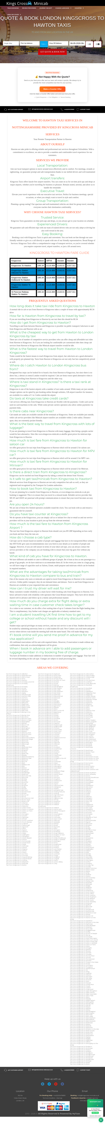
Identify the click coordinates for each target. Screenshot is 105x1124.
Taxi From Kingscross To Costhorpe (17, 846)
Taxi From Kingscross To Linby (47, 863)
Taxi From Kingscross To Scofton (80, 862)
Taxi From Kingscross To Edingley (48, 701)
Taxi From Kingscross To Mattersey (81, 701)
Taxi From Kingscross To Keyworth (49, 827)
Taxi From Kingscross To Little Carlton (82, 674)
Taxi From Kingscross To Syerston (80, 949)
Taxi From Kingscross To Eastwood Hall (50, 696)
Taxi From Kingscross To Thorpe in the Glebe (84, 962)
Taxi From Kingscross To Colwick (16, 839)
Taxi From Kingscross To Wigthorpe (81, 1040)
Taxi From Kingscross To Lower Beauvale (83, 683)
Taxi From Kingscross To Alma (15, 678)
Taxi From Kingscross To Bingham (17, 750)
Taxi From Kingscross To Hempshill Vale (50, 790)
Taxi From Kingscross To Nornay (80, 764)
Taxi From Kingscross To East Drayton (50, 688)
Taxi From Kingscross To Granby (48, 753)
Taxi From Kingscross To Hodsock (48, 803)
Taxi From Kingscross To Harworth (49, 777)
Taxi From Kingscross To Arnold (16, 688)
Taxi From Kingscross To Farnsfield (49, 718)
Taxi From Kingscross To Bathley (16, 723)
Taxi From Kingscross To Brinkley (16, 779)
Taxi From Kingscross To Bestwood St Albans (20, 737)
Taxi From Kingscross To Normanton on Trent (84, 758)
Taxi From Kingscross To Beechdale (17, 729)
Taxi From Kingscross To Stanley (80, 914)
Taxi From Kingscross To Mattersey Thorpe (83, 699)
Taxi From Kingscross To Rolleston (81, 846)
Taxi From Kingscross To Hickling (48, 793)
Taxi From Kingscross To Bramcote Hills (18, 776)
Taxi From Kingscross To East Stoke (49, 693)
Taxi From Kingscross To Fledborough (50, 726)
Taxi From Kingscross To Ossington (81, 798)
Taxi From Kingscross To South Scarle (82, 900)
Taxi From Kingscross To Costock (16, 847)
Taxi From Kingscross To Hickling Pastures (51, 792)
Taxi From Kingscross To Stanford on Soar (83, 913)
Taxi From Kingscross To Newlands (81, 744)
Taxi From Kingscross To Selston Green (82, 870)
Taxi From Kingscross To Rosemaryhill (82, 847)
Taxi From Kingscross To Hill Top (48, 799)
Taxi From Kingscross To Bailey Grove (18, 706)
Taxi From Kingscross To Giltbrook (49, 744)
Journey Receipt (45, 8)
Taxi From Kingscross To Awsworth (17, 699)
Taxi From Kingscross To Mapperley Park (83, 693)
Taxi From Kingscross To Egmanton (49, 706)
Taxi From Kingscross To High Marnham (50, 795)
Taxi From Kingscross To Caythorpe (17, 817)
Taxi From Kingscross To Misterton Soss (82, 710)
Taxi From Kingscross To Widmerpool (82, 1035)
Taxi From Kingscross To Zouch (80, 1064)
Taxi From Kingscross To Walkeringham (82, 1000)
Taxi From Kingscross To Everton (48, 713)
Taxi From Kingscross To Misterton (81, 712)
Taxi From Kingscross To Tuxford (80, 987)
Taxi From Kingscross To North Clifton (82, 768)
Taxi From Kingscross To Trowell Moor (82, 984)
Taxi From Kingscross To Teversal (80, 951)
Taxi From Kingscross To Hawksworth (50, 780)
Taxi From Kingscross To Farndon (48, 717)
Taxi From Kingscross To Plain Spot (81, 807)
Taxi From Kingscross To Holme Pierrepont (51, 811)
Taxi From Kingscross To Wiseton (80, 1050)
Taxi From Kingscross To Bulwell (16, 793)
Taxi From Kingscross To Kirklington (49, 841)
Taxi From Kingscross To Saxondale (81, 857)
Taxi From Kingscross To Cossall (16, 844)
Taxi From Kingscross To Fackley (48, 715)
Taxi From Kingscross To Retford (80, 839)
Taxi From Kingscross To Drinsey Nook (50, 678)
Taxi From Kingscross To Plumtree (81, 812)
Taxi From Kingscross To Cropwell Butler (19, 858)
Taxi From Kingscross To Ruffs (79, 852)
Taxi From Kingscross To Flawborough (50, 725)
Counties (79, 8)
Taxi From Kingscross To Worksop (80, 1061)
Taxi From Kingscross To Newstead (81, 745)
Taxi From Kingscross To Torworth (80, 979)
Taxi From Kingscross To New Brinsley (82, 729)
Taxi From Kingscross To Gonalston (49, 747)
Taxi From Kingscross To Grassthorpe (49, 755)
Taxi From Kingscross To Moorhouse (81, 717)
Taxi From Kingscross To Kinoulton (49, 836)
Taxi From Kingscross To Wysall (80, 1062)
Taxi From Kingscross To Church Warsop (19, 822)
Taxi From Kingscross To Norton (80, 776)
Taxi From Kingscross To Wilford (80, 1042)
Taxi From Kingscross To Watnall (80, 1005)
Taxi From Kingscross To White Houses (82, 1030)
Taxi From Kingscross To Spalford (80, 905)
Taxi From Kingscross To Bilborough (17, 744)
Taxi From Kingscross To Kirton (48, 842)
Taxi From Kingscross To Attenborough (18, 694)
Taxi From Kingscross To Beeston (16, 731)
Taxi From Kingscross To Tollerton (80, 975)
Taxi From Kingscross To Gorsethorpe (50, 749)
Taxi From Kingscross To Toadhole (81, 973)
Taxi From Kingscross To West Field (81, 1015)
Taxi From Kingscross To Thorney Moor (82, 956)
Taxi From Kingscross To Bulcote (16, 788)
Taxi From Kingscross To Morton (80, 718)
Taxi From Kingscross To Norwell (80, 779)
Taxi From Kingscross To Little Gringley (82, 675)
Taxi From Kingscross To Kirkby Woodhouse (52, 838)
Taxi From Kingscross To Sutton (80, 946)
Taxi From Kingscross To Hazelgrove (49, 787)
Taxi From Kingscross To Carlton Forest (18, 807)
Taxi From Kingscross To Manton (80, 690)
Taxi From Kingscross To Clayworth (17, 827)
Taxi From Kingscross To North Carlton (82, 766)
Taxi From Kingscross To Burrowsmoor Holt (20, 798)
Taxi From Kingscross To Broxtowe (17, 785)
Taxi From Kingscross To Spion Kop (81, 906)
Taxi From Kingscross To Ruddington (81, 849)
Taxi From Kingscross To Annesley (17, 686)
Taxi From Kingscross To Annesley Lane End (20, 682)
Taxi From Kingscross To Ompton (80, 792)
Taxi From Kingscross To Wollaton (80, 1051)
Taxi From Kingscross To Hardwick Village (51, 771)
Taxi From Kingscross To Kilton (47, 828)
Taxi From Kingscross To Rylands (80, 854)
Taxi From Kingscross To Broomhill (17, 782)
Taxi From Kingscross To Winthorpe (81, 1048)
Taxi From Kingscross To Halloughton (50, 766)
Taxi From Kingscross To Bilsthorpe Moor (19, 747)
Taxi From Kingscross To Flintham (49, 728)
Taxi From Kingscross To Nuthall (80, 784)
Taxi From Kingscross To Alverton (16, 680)
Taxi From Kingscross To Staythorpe (81, 924)
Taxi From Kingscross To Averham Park (18, 696)
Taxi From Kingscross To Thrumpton (81, 965)
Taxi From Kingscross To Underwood (81, 989)
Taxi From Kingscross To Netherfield (81, 723)
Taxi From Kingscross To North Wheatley (83, 774)
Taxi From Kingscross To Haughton (49, 779)
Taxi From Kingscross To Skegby (80, 885)
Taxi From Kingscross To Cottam (16, 852)
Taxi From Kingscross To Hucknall (48, 815)
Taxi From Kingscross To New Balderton (82, 726)
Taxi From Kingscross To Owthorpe (81, 799)
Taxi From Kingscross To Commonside (18, 841)
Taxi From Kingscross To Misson (80, 709)
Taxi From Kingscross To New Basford (82, 728)
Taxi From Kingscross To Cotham (16, 850)
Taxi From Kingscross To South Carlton (82, 892)
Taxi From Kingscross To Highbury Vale (50, 798)
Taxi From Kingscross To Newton (80, 753)
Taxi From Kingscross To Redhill (80, 836)
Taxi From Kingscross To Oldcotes (80, 788)
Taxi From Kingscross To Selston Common (83, 868)
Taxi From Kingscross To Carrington (17, 814)
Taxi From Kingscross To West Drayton (82, 1013)
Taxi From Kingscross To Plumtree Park (82, 811)
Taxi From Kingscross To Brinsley (16, 780)
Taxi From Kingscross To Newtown (81, 755)
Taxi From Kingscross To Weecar (80, 1007)
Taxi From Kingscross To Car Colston (17, 804)
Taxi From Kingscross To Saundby (80, 855)
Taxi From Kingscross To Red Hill (80, 835)
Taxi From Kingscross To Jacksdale (49, 822)
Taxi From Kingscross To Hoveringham (50, 814)
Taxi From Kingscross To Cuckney (16, 860)
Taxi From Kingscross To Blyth (15, 763)
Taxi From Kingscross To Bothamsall (17, 769)
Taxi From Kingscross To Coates (16, 833)
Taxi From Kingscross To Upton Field (81, 995)
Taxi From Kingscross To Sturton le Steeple (83, 933)
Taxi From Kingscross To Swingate (81, 948)
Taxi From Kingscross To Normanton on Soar (84, 756)
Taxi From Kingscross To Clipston (16, 830)
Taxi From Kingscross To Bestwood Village (19, 739)
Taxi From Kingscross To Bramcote (17, 777)
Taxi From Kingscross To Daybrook (49, 674)
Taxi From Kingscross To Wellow (80, 1010)
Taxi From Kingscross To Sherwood (81, 879)
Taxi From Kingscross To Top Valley (81, 978)
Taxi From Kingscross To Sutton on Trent (83, 944)
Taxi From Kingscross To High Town (49, 796)
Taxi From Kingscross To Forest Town (49, 731)
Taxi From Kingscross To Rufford (80, 850)
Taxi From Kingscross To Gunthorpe (49, 761)
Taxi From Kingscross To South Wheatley (83, 901)
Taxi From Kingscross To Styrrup (80, 935)
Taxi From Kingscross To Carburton (17, 806)
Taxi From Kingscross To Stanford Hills (82, 911)
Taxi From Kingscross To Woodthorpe (82, 1059)
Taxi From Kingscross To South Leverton (82, 895)
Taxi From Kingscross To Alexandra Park (18, 675)
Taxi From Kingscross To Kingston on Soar (51, 835)
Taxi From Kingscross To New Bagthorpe (83, 725)
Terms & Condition (49, 1098)
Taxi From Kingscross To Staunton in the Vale (84, 922)
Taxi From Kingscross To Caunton (16, 815)
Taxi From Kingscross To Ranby (80, 827)
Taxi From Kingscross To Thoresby (80, 954)
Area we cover (14, 14)
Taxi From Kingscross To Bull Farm (17, 790)
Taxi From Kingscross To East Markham (50, 691)
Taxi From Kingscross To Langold (48, 858)
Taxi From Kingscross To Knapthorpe (49, 844)
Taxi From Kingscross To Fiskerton (49, 723)
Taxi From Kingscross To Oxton (80, 803)
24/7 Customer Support (15, 109)
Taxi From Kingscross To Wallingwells (82, 1002)
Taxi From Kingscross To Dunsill (48, 683)
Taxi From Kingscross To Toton (79, 981)
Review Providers (29, 8)
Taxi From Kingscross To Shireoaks (81, 882)
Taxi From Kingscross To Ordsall (80, 793)
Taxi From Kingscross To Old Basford (81, 785)
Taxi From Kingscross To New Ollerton (82, 737)
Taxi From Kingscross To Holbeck (48, 807)
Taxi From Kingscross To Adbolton (17, 674)
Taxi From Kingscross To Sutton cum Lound (84, 940)
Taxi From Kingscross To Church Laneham (19, 820)
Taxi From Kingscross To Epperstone (49, 712)
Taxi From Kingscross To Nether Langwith (83, 721)
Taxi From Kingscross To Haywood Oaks (50, 785)
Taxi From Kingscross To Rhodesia (81, 841)
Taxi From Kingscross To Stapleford (81, 921)
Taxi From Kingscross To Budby (16, 787)
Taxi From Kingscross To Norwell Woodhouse (84, 777)
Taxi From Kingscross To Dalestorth (17, 862)
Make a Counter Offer (52, 89)
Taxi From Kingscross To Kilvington (49, 830)
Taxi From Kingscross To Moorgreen (81, 713)
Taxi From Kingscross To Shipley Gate (82, 881)
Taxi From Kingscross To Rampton (81, 825)
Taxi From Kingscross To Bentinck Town (18, 734)
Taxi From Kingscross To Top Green (81, 976)
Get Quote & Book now (52, 52)
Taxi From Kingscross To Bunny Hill (17, 795)
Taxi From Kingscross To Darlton (16, 865)
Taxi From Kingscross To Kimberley (49, 831)
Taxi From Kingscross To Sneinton (80, 889)
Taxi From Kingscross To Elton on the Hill (51, 710)
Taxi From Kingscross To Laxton (48, 860)
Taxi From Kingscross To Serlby (80, 873)
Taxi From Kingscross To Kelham (48, 823)
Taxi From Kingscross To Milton (80, 707)
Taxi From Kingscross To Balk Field (17, 710)
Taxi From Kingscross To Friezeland (49, 733)
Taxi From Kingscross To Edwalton (49, 702)
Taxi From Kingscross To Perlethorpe (81, 806)
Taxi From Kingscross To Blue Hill (16, 761)
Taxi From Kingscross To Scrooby (80, 866)
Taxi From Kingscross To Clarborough (18, 825)
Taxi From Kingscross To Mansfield (81, 688)
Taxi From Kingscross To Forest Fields (50, 729)
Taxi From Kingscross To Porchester (81, 814)
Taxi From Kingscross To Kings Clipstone (51, 833)
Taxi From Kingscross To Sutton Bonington (83, 938)
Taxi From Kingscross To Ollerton (80, 790)
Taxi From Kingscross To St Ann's (80, 908)
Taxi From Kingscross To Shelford (80, 874)
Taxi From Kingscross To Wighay (80, 1037)
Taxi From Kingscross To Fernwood (49, 721)
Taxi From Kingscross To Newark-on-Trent (83, 741)
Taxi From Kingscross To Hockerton (49, 801)
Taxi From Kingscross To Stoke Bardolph (83, 925)
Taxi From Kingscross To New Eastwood (82, 733)
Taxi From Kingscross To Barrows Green (18, 718)
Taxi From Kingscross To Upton (80, 997)
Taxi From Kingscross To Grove (47, 760)
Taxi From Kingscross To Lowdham (81, 682)
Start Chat (95, 1112)
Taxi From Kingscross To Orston (80, 795)
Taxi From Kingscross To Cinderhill (17, 823)
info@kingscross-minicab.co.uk (42, 109)
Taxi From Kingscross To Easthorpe (49, 694)
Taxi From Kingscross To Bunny (16, 796)
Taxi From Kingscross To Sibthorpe (81, 884)
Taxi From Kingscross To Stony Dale (81, 928)
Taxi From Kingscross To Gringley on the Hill (52, 758)
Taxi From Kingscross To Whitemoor (81, 1034)
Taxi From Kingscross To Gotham (48, 750)
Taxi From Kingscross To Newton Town (82, 752)
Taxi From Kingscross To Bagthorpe (17, 704)
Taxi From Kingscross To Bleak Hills (17, 753)
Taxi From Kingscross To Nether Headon (83, 720)
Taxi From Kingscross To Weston (80, 1024)
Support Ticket (85, 109)
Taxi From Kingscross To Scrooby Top (81, 865)
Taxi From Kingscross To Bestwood (17, 741)
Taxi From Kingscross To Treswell (80, 983)
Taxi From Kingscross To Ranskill (80, 828)
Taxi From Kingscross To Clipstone (17, 831)
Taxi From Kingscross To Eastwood (49, 698)
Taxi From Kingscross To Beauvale (17, 726)
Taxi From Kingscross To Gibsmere (49, 742)
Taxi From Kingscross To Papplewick (81, 804)
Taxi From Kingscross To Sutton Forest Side (83, 941)
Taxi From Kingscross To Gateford (48, 739)
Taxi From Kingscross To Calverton (17, 803)
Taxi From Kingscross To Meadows (81, 704)
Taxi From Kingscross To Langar (48, 855)
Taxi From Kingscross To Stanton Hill (81, 916)
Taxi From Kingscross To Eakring (48, 685)
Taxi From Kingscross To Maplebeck (81, 691)
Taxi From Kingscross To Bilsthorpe (17, 749)
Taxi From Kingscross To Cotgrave (16, 849)
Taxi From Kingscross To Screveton (81, 863)
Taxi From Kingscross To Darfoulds (17, 863)
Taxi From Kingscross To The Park (80, 952)
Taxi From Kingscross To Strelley (80, 932)
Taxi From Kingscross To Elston (48, 709)
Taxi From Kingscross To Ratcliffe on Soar (83, 830)
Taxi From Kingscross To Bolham (16, 768)
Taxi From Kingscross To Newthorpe (81, 750)
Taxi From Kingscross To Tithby (80, 972)
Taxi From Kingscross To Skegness (81, 887)
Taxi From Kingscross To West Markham (82, 1018)
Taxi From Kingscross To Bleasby (16, 755)
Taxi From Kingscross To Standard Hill (82, 909)
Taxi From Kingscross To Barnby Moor (18, 715)
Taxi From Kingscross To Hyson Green (50, 819)
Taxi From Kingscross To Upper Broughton (83, 991)
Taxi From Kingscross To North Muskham (83, 772)
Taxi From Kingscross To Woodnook (81, 1058)
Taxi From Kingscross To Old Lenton (81, 787)
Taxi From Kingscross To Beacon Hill (17, 725)
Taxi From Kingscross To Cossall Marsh (18, 842)
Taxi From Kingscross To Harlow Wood (50, 774)
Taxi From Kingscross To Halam (48, 763)
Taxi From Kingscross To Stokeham (81, 927)
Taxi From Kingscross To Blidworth (17, 760)
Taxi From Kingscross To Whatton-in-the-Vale (84, 1029)
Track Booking (13, 8)
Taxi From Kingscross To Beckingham (18, 728)
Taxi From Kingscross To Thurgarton (81, 967)
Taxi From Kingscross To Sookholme (81, 890)
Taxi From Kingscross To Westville (80, 1026)
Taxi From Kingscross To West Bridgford (82, 1011)
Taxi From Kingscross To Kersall (48, 825)
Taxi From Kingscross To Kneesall (48, 846)
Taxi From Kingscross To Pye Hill (80, 815)
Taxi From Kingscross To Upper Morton (82, 992)
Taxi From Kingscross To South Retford (82, 898)
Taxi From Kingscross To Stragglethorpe (82, 930)
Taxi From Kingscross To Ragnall (80, 822)
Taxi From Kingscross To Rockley (80, 844)
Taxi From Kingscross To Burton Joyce (18, 799)
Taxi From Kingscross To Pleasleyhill (81, 809)
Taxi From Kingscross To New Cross (81, 731)
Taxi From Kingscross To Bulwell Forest (18, 792)
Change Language (63, 8)
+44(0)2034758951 (69, 109)
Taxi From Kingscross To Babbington (17, 701)
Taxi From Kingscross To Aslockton (17, 691)
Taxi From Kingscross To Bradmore (17, 774)
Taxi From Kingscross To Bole (15, 766)
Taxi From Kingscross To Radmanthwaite (83, 820)
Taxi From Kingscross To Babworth (17, 702)
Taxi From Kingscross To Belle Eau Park (18, 733)
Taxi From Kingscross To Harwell (48, 776)
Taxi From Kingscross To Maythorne (81, 702)
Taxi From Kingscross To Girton (48, 745)
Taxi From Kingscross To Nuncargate (81, 782)
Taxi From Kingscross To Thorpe (80, 964)
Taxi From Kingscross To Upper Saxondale (83, 994)
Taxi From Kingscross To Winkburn (81, 1046)
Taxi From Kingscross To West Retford (82, 1019)
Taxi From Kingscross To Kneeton (48, 847)
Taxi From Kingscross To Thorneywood (82, 959)
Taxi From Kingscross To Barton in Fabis (18, 720)
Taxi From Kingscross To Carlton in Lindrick (19, 809)
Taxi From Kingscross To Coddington (17, 835)
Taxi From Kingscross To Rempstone (81, 838)
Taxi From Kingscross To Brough (16, 784)
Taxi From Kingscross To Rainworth (81, 823)
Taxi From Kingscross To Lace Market (49, 849)
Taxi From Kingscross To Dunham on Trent (51, 680)
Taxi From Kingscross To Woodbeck (81, 1053)
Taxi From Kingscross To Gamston (49, 736)
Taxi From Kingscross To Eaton (47, 699)
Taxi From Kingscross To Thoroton (80, 960)
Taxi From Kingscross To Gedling (48, 741)
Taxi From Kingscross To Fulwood (48, 734)
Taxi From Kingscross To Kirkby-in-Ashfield (51, 839)
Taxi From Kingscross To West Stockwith (83, 1021)
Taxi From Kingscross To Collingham (17, 836)
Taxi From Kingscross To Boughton (17, 771)
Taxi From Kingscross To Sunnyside (81, 936)
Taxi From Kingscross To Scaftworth (81, 858)
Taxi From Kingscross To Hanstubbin (49, 768)
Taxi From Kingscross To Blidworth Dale (18, 758)
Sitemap (59, 1098)
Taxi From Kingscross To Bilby (15, 745)
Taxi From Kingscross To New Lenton (81, 736)
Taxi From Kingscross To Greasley (48, 756)
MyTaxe (76, 1114)
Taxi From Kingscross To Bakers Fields (18, 707)
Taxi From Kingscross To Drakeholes (49, 677)
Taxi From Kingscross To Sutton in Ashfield (83, 943)
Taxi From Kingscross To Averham (17, 698)
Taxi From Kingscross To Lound (80, 678)
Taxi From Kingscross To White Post (81, 1032)
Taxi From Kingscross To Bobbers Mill (18, 764)
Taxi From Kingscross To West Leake (81, 1016)
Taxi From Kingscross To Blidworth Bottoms (20, 756)
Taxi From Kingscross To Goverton (49, 752)
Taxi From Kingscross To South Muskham (83, 897)
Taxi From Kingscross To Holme (48, 812)
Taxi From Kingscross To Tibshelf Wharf (82, 968)
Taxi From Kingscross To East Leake (49, 690)
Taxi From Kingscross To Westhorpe (81, 1022)
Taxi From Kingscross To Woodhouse (81, 1056)
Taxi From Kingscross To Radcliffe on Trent (83, 817)
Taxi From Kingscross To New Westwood (83, 739)
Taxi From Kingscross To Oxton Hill (81, 801)
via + (43, 44)
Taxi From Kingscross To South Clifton (82, 893)
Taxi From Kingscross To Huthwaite (49, 817)
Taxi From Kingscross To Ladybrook (49, 850)
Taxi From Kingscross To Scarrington (81, 860)
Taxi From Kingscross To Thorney (80, 957)
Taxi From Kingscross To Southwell (81, 903)
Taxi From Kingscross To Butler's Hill (17, 801)
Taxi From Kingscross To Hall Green (49, 764)
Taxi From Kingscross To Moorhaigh (81, 715)
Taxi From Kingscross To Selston (80, 871)
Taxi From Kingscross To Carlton (16, 812)
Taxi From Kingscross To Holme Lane (49, 809)
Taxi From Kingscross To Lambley (48, 852)
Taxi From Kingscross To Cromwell (17, 855)
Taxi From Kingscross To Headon (48, 788)
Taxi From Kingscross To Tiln (79, 970)
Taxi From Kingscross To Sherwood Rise (82, 878)
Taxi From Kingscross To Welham (80, 1008)
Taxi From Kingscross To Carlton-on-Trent (19, 811)
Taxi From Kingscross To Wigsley (80, 1038)
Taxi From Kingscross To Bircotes (16, 752)
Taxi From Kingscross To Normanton (81, 763)
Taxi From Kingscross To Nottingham (82, 780)
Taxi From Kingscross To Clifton (16, 828)
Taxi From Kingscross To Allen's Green (18, 677)
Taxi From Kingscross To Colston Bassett (19, 838)
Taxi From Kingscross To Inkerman (49, 820)
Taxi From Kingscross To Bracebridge (18, 772)
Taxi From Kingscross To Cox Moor (17, 854)
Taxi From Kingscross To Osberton (81, 796)
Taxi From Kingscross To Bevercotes (17, 742)
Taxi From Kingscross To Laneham (49, 854)
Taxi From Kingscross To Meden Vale (81, 706)
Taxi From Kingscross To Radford (80, 819)
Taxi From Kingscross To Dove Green (49, 675)
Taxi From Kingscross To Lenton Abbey (50, 862)
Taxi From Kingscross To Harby (47, 769)
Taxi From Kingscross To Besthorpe (17, 736)
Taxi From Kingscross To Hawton (48, 782)
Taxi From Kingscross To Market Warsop (82, 696)
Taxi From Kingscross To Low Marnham (82, 680)
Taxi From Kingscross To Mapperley (81, 694)
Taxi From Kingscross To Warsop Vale (82, 1003)
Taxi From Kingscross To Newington (81, 742)
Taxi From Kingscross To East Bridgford (50, 686)
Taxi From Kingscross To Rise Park (81, 842)
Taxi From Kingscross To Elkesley (48, 707)
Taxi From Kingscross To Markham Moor (83, 698)
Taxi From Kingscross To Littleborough (82, 677)
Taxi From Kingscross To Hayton (48, 784)
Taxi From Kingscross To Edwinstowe (49, 704)
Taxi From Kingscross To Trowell (80, 986)
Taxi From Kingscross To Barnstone (17, 717)
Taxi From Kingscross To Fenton (48, 720)
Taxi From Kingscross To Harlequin (49, 772)
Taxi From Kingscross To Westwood (81, 1027)
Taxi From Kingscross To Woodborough (82, 1054)
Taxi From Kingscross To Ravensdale (81, 831)
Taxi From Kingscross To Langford (48, 857)
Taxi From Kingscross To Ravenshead (81, 833)
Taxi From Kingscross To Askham (16, 690)
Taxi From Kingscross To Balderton (17, 709)
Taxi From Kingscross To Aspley (16, 693)
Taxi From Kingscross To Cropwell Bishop (19, 857)
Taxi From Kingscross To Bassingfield (18, 721)
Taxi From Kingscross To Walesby (80, 999)
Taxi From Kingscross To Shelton (80, 876)
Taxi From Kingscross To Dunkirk (48, 682)
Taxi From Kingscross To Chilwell (16, 819)
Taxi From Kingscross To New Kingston (82, 734)
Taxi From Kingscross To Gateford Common (52, 737)
